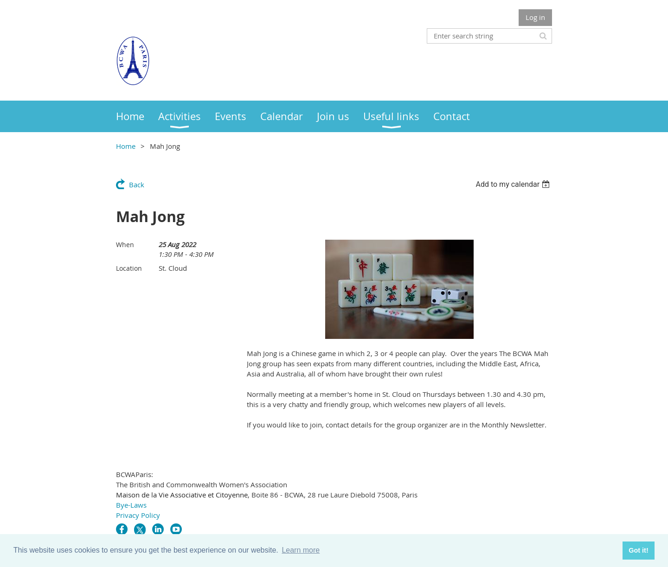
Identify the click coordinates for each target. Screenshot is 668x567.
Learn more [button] (301, 550)
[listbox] (513, 184)
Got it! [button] (638, 550)
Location (129, 268)
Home (125, 146)
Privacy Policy (138, 515)
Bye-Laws (131, 505)
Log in (535, 17)
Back (136, 184)
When (125, 244)
